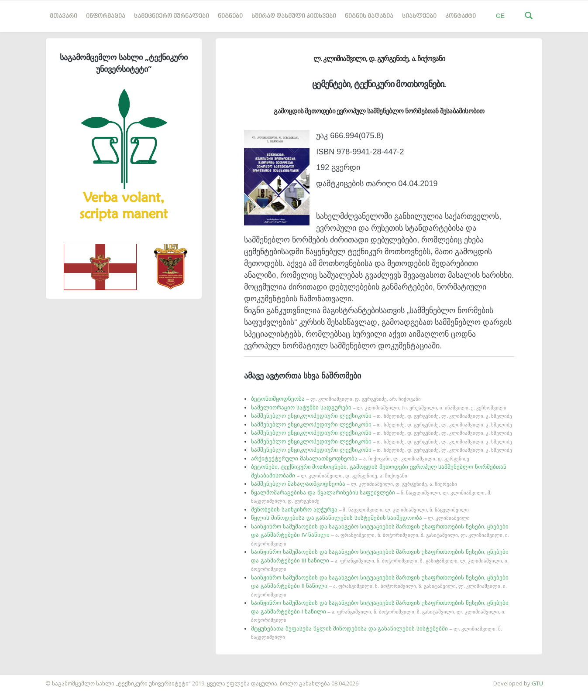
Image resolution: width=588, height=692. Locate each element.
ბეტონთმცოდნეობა (336, 398)
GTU (537, 683)
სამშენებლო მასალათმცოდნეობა (354, 484)
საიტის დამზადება (26, 679)
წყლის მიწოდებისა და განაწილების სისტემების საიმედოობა (360, 518)
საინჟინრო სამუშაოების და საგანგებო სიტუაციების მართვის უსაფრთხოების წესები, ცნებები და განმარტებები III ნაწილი (380, 560)
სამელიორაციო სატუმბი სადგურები (378, 407)
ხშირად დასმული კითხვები (293, 16)
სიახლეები (419, 16)
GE (500, 15)
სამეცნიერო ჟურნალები (171, 16)
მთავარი (63, 16)
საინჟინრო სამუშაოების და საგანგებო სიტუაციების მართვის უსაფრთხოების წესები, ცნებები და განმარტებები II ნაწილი (380, 585)
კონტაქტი (460, 16)
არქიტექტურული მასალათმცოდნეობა (360, 458)
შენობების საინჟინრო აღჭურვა (360, 509)
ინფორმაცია (105, 16)
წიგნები (230, 16)
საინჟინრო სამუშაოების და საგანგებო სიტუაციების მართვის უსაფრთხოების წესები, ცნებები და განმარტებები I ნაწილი (380, 611)
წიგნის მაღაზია (369, 16)
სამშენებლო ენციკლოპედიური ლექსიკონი (381, 415)
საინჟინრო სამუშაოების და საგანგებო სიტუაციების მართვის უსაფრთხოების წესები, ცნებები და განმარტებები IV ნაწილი (380, 534)
